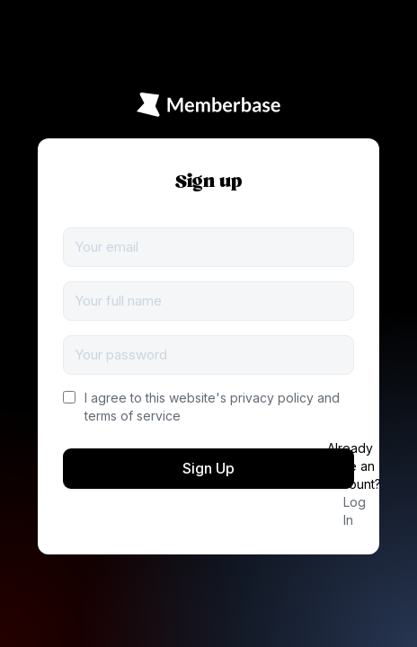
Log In (354, 510)
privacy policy (272, 397)
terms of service (132, 415)
